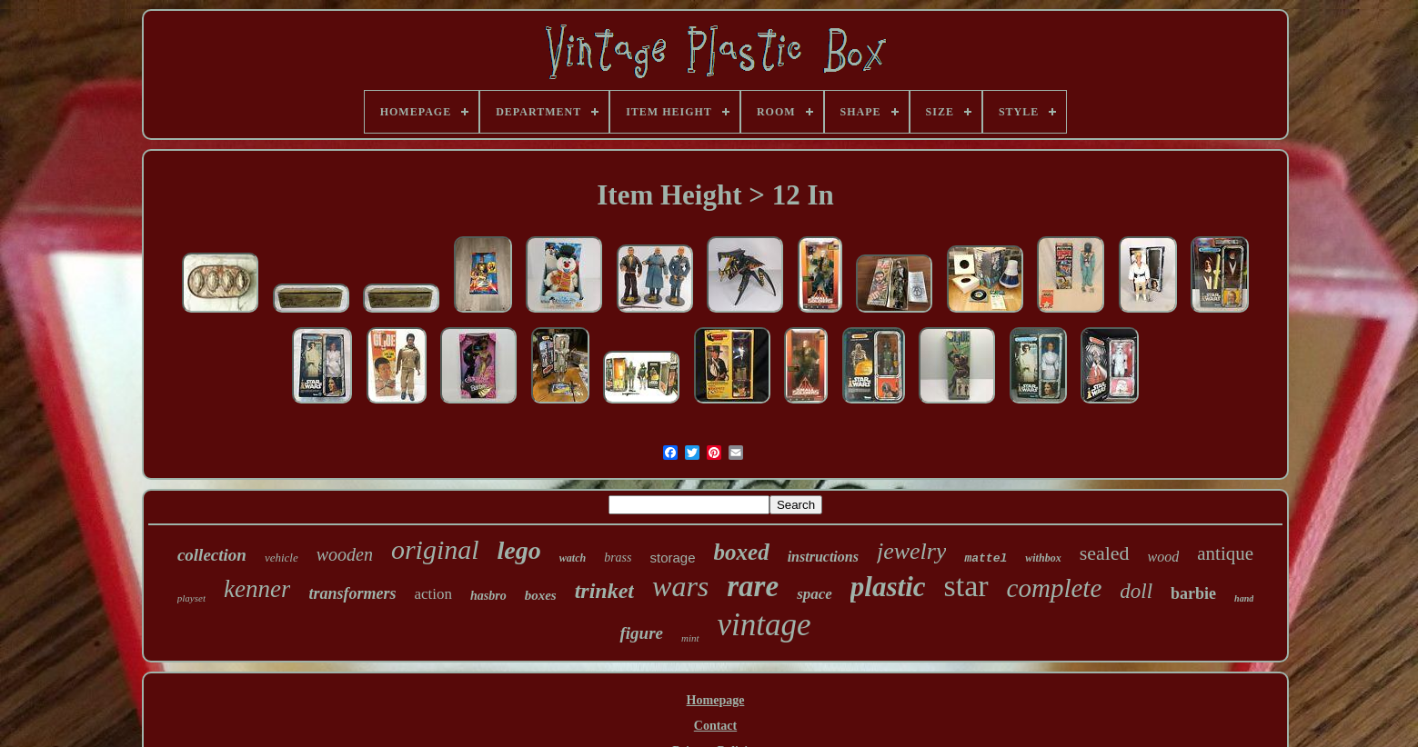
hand (1243, 598)
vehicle (281, 557)
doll (1136, 591)
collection (211, 554)
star (966, 586)
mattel (985, 558)
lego (519, 550)
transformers (352, 593)
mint (690, 637)
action (433, 594)
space (814, 594)
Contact (715, 725)
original (435, 549)
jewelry (912, 551)
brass (617, 557)
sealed (1105, 553)
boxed (741, 552)
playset (191, 598)
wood (1164, 556)
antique (1225, 553)
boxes (541, 595)
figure (641, 632)
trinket (604, 591)
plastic (888, 587)
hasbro (488, 596)
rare (753, 586)
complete (1054, 588)
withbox (1043, 558)
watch (572, 558)
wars (680, 586)
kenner (257, 589)
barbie (1193, 593)
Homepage (716, 700)
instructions (823, 556)
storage (673, 557)
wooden (345, 554)
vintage (764, 624)
